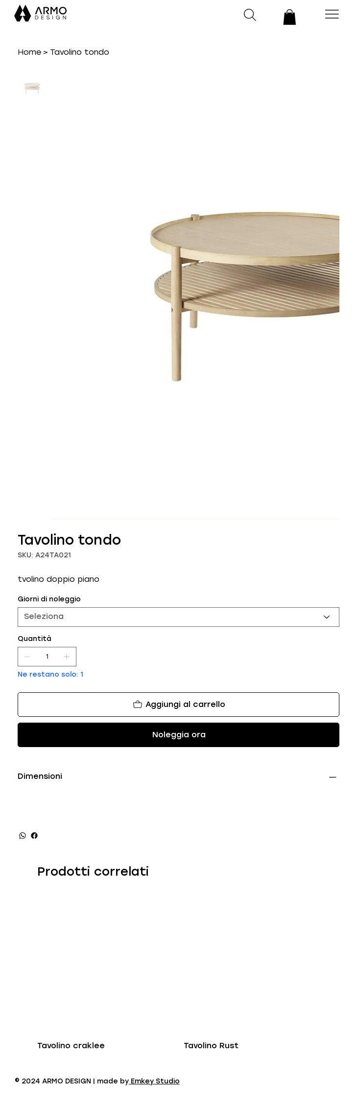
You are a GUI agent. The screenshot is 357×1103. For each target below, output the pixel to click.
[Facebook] (34, 835)
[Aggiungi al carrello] (178, 704)
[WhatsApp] (22, 835)
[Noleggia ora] (178, 735)
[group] (178, 974)
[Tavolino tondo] (79, 52)
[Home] (29, 52)
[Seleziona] (178, 617)
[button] (289, 17)
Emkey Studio (154, 1081)
